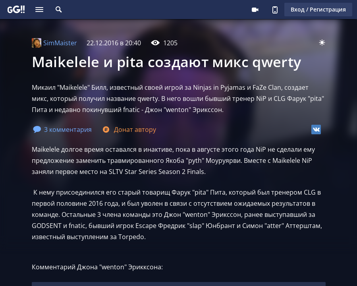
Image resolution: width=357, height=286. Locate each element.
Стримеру (255, 9)
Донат (128, 129)
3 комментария (62, 129)
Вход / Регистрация (318, 9)
